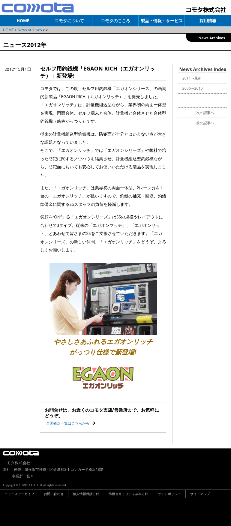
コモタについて (69, 20)
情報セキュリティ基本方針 (128, 493)
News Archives (30, 29)
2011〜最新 (192, 78)
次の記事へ (205, 112)
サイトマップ (200, 493)
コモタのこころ (115, 20)
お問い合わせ (54, 493)
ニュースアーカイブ (19, 493)
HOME (23, 20)
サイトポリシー (169, 493)
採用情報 (208, 20)
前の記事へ (205, 122)
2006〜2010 (192, 88)
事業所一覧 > (22, 476)
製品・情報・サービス (162, 20)
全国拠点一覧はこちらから (67, 423)
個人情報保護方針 (86, 493)
